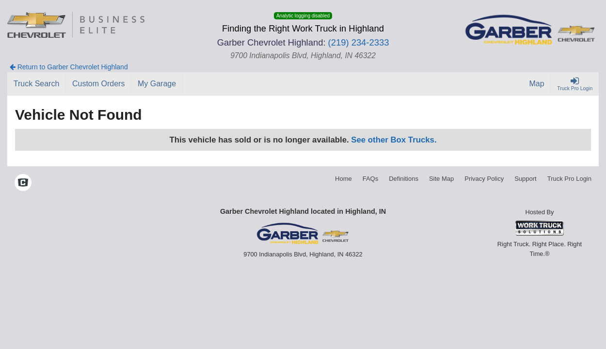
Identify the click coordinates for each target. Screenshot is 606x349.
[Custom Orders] (98, 83)
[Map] (537, 83)
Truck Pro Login (569, 178)
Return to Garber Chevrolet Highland (69, 67)
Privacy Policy (484, 178)
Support (525, 178)
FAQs (371, 178)
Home (343, 178)
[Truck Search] (36, 83)
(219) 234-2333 (358, 42)
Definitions (403, 178)
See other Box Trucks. (393, 139)
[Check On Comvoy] (23, 183)
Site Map (441, 178)
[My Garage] (157, 83)
